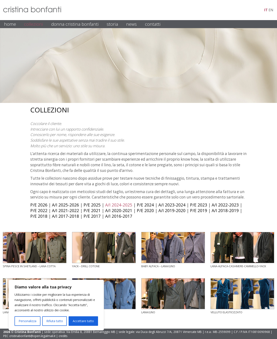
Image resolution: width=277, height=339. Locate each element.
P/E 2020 (145, 210)
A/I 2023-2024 (171, 205)
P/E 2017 (92, 216)
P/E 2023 (198, 205)
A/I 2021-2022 (65, 210)
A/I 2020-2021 (118, 210)
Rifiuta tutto (54, 321)
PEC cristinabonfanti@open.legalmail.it (29, 336)
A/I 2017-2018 (65, 216)
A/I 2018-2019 (225, 210)
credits (63, 336)
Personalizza (27, 321)
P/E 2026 (38, 205)
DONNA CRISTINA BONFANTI (75, 24)
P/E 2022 (38, 210)
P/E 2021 (92, 210)
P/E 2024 (145, 205)
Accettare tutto (83, 321)
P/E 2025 (92, 205)
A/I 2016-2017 (118, 216)
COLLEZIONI (33, 24)
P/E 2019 (198, 210)
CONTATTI (153, 24)
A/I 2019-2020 (171, 210)
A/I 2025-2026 (65, 205)
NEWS (131, 24)
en (271, 10)
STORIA (112, 24)
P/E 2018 (38, 216)
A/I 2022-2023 (225, 205)
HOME (10, 24)
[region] (56, 305)
